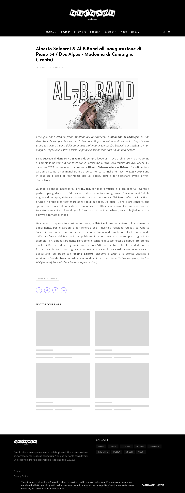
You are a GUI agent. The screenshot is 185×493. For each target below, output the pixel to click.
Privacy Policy (21, 476)
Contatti (18, 471)
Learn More (148, 485)
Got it (160, 485)
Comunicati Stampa (47, 278)
